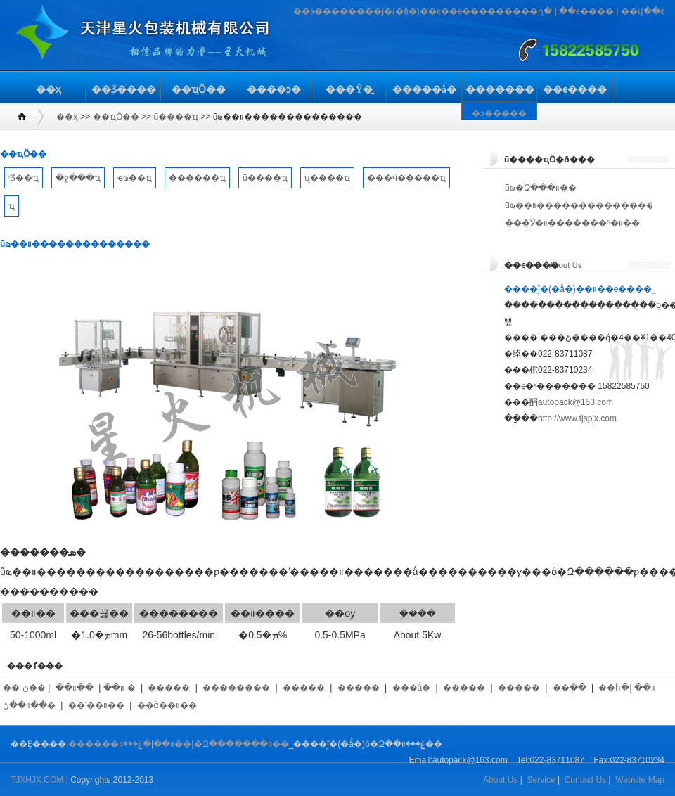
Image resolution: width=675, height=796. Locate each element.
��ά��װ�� (167, 705)
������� (499, 89)
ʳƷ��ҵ (23, 178)
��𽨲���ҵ (11, 206)
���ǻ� (411, 688)
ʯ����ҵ (327, 178)
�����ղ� (524, 11)
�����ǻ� (424, 89)
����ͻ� (274, 89)
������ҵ (197, 178)
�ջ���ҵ (78, 178)
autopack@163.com (575, 402)
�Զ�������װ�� (241, 744)
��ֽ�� (569, 688)
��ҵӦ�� (199, 89)
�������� (236, 688)
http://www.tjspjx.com (577, 418)
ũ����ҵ (175, 117)
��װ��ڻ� (29, 705)
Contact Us (585, 780)
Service (541, 780)
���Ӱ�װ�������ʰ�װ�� (572, 223)
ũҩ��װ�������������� (580, 205)
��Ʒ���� (123, 89)
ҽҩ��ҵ (134, 178)
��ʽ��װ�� (96, 705)
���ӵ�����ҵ (406, 178)
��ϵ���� (586, 11)
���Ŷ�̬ (349, 89)
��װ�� (75, 688)
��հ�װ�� (626, 688)
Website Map (639, 780)
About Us (500, 780)
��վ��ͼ (642, 11)
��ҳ (48, 89)
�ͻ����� (499, 113)
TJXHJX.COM (37, 780)
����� (169, 688)
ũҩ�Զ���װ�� (541, 188)
